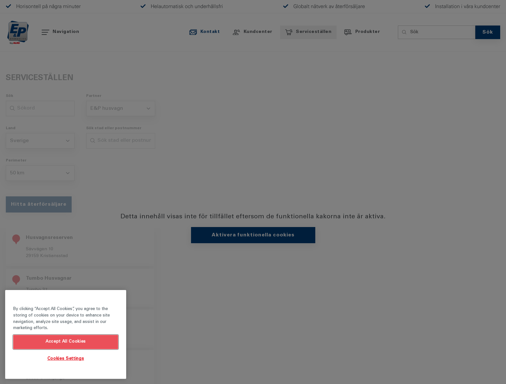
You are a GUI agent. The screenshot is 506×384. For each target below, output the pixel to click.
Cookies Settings (65, 359)
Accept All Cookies (66, 342)
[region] (65, 334)
